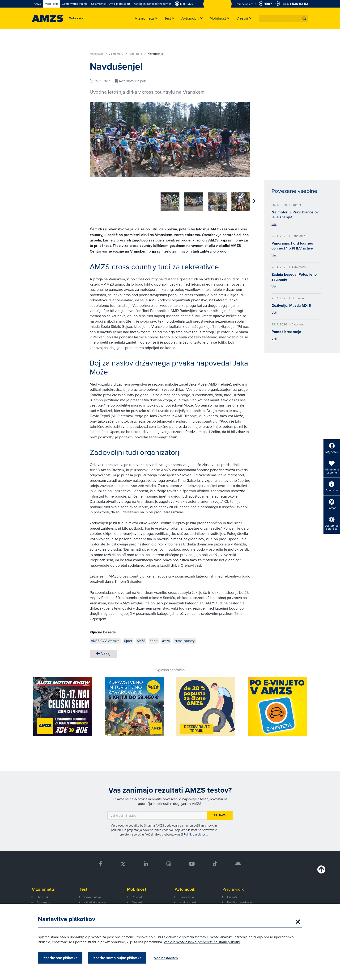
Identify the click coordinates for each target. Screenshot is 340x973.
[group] (99, 199)
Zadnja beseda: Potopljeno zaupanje (294, 277)
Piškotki (232, 895)
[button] (304, 18)
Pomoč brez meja (286, 331)
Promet (137, 895)
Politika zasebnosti (240, 900)
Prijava (220, 813)
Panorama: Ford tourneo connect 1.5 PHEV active (292, 246)
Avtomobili (185, 888)
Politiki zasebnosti (195, 833)
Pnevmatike (92, 895)
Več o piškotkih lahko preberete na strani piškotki (202, 942)
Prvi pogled (187, 900)
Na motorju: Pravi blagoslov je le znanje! (295, 214)
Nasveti (137, 900)
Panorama (186, 895)
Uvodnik (43, 895)
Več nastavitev (166, 958)
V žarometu (118, 53)
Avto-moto (137, 53)
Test (83, 888)
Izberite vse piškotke (60, 958)
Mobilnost (136, 888)
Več (274, 224)
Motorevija (98, 53)
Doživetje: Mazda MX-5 (291, 305)
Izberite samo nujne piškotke (117, 958)
